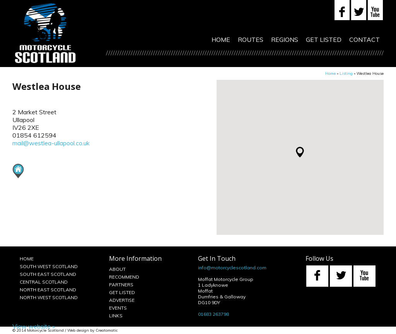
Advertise (122, 300)
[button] (300, 152)
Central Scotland (44, 282)
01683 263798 (213, 314)
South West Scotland (49, 266)
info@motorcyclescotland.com (232, 267)
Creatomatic (107, 330)
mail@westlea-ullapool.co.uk (51, 143)
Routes (250, 39)
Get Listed (323, 39)
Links (116, 316)
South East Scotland (48, 274)
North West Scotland (49, 297)
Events (118, 308)
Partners (121, 285)
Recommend (124, 277)
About (117, 269)
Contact (364, 39)
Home (221, 39)
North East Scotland (48, 290)
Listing (346, 73)
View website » (33, 326)
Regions (284, 39)
